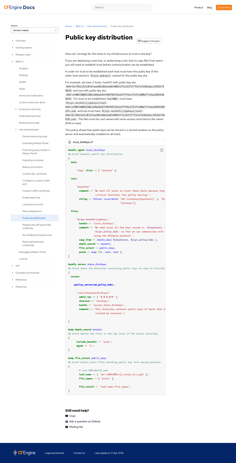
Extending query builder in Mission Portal (36, 151)
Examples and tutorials (27, 272)
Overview (21, 40)
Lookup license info (32, 204)
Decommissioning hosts (34, 136)
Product (199, 7)
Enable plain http (31, 197)
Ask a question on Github (82, 421)
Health (22, 81)
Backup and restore (32, 167)
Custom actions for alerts (32, 102)
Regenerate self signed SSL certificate (37, 226)
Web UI (19, 61)
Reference (21, 279)
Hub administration (29, 129)
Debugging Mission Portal (32, 252)
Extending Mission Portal (35, 143)
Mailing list (74, 427)
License (23, 258)
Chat (70, 416)
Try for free (224, 7)
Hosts (22, 88)
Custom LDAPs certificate (36, 190)
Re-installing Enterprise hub (37, 235)
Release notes (23, 54)
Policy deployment (32, 211)
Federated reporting (29, 115)
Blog (209, 7)
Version (14, 25)
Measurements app (29, 122)
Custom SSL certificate (34, 173)
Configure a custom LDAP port (36, 182)
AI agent (23, 68)
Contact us (79, 452)
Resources (21, 286)
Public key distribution (33, 218)
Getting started (24, 47)
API (17, 265)
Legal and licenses (54, 452)
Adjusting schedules (33, 160)
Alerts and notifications (31, 95)
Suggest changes (149, 41)
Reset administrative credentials (33, 243)
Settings (23, 75)
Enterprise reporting (29, 109)
